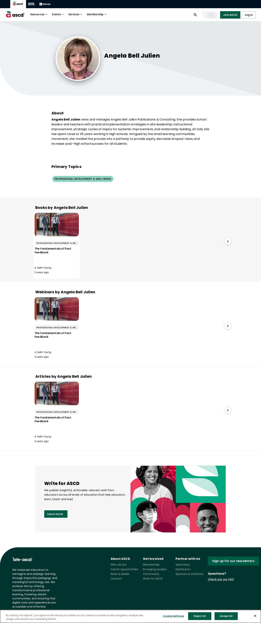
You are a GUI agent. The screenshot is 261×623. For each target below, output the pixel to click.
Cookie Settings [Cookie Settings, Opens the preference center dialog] (173, 616)
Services (75, 14)
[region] (130, 616)
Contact (116, 578)
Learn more (55, 514)
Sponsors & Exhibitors (189, 574)
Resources (39, 14)
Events (58, 14)
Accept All (226, 616)
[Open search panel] (195, 15)
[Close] (255, 616)
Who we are (118, 564)
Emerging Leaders (155, 569)
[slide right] (227, 241)
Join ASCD (230, 15)
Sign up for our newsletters (233, 561)
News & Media (120, 574)
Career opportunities (124, 569)
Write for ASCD (153, 578)
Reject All (200, 616)
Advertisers (182, 564)
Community (151, 574)
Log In (248, 15)
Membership (97, 14)
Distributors (183, 569)
